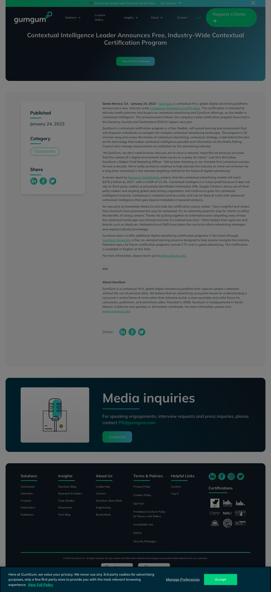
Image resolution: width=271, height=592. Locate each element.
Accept (220, 583)
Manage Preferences (183, 583)
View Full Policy (40, 588)
